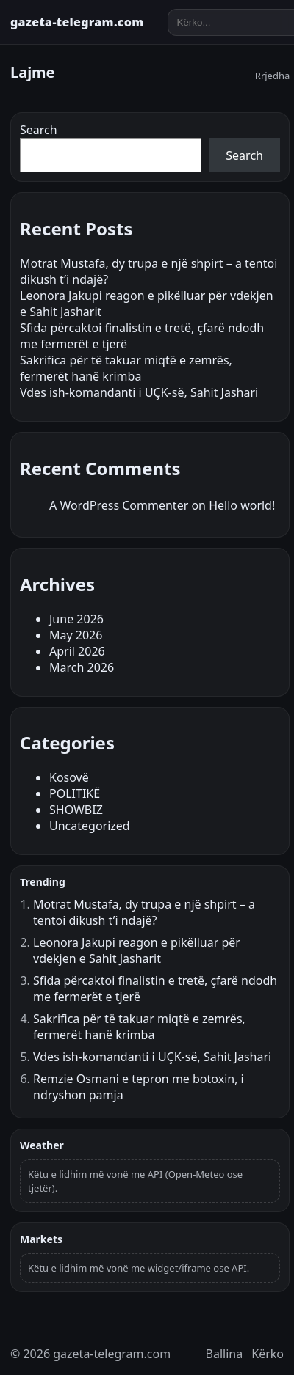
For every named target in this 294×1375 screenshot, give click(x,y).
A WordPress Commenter (118, 505)
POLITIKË (74, 793)
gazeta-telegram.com (77, 22)
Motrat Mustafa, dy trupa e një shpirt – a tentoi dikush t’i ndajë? (144, 912)
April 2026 (77, 651)
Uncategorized (89, 826)
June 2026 (76, 619)
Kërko (267, 1354)
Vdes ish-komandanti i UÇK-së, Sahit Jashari (139, 392)
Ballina (224, 1354)
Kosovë (69, 777)
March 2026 (81, 667)
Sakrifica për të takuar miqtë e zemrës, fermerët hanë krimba (126, 368)
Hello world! (242, 505)
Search (38, 130)
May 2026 (75, 635)
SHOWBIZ (76, 810)
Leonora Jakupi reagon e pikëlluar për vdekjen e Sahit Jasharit (136, 950)
